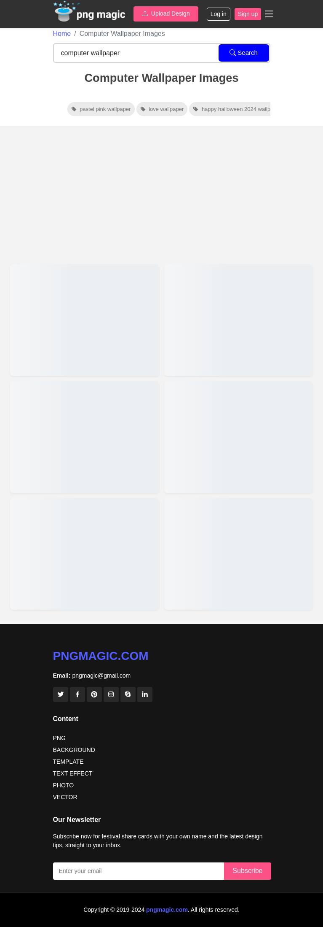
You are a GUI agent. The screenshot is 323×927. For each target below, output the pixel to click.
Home (62, 33)
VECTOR (65, 797)
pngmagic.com (101, 655)
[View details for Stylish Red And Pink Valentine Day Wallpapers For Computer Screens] (84, 320)
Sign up (248, 14)
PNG (59, 738)
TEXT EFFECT (73, 773)
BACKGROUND (74, 750)
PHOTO (63, 785)
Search (244, 52)
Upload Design (166, 13)
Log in (219, 14)
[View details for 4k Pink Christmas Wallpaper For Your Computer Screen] (84, 554)
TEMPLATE (68, 762)
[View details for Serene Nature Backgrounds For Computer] (238, 437)
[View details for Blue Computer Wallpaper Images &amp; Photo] (238, 554)
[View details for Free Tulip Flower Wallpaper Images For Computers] (84, 437)
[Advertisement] (161, 191)
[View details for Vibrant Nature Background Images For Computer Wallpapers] (238, 320)
